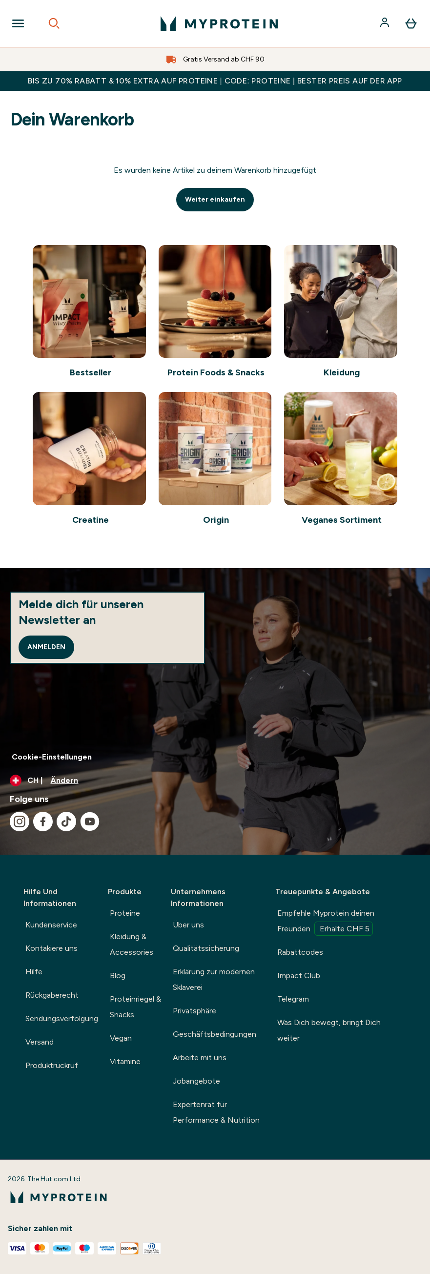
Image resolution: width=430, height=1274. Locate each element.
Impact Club (298, 975)
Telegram (293, 999)
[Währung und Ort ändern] (215, 780)
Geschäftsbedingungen (214, 1034)
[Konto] (385, 23)
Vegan (121, 1038)
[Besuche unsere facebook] (43, 821)
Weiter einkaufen (215, 199)
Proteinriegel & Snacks (135, 1006)
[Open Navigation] (18, 23)
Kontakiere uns (51, 948)
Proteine (125, 913)
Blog (117, 975)
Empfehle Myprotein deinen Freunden (325, 922)
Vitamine (125, 1061)
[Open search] (54, 23)
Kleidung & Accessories (131, 944)
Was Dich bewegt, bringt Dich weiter (329, 1030)
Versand (39, 1042)
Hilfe (33, 971)
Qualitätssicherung (206, 948)
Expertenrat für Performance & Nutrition (216, 1112)
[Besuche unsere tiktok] (66, 821)
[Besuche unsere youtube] (90, 821)
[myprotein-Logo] (219, 23)
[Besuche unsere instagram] (19, 821)
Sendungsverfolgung (61, 1018)
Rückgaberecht (52, 995)
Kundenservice (51, 924)
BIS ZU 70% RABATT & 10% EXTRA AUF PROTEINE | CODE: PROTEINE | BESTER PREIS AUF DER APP (215, 80)
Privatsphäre (194, 1010)
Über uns (188, 924)
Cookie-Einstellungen (52, 756)
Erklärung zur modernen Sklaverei (214, 979)
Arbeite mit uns (199, 1057)
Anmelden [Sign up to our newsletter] (46, 647)
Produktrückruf (51, 1065)
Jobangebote (196, 1081)
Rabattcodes (300, 952)
